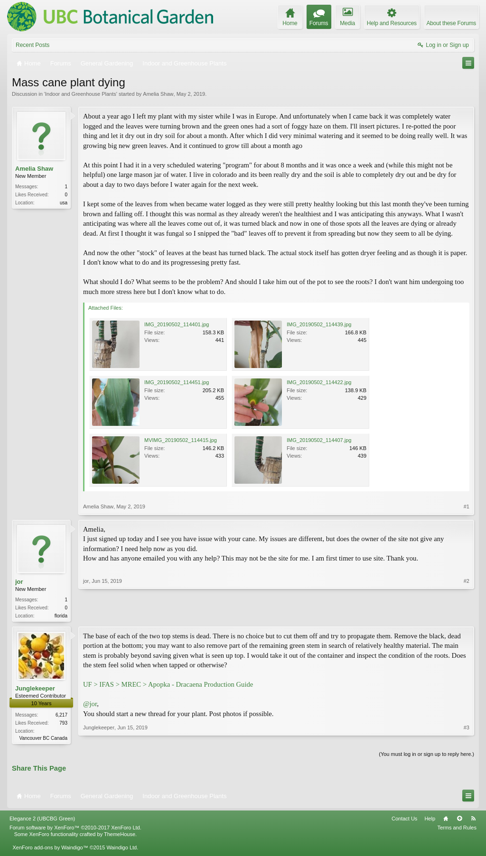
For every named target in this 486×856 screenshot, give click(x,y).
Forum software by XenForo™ (75, 829)
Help (429, 820)
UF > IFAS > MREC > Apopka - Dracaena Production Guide (168, 685)
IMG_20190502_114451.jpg (176, 382)
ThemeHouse (119, 836)
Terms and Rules (457, 829)
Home (445, 820)
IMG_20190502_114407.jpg (319, 440)
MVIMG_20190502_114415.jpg (180, 440)
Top (459, 820)
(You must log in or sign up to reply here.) (426, 756)
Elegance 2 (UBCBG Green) (42, 820)
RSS (473, 820)
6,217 (61, 715)
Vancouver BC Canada (43, 739)
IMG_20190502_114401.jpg (176, 324)
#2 (466, 614)
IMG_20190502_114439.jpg (319, 324)
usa (63, 202)
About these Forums (451, 23)
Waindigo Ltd (121, 849)
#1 (466, 506)
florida (61, 615)
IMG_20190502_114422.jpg (319, 382)
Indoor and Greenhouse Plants (80, 94)
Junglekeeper (35, 689)
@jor (90, 705)
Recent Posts (32, 45)
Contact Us (404, 820)
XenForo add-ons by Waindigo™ (50, 849)
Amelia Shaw (158, 94)
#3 (466, 738)
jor (19, 581)
